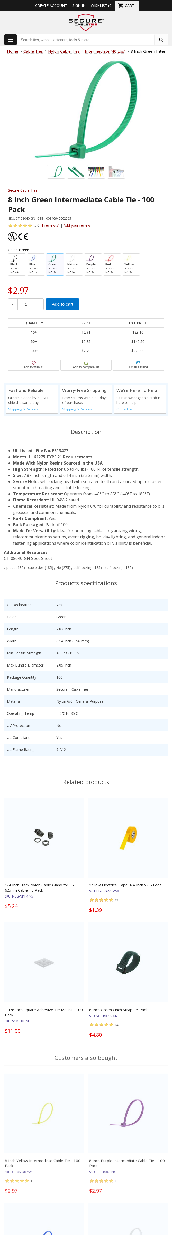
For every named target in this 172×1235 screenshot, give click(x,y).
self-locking (83, 567)
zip (58, 567)
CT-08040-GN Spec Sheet (28, 558)
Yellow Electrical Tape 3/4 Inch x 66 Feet (125, 884)
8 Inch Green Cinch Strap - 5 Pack (118, 1009)
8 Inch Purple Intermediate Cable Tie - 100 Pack (127, 1167)
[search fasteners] (161, 39)
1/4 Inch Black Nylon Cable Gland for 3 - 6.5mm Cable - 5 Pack (39, 887)
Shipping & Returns (23, 409)
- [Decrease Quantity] (12, 304)
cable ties (36, 567)
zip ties (9, 567)
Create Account (51, 5)
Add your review (77, 225)
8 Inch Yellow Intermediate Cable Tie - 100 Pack (42, 1167)
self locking (114, 567)
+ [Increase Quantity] (39, 304)
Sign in (79, 5)
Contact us (124, 409)
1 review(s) (50, 225)
